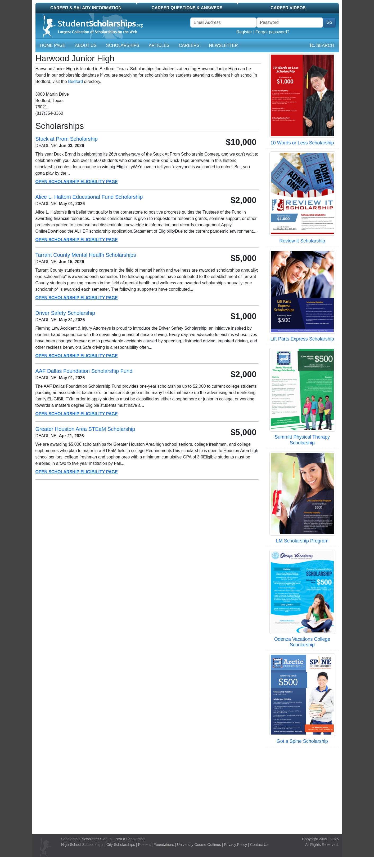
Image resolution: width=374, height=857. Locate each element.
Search (322, 45)
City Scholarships (120, 844)
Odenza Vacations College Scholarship (302, 642)
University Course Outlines (199, 844)
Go (329, 22)
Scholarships (122, 45)
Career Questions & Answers (187, 8)
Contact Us (259, 844)
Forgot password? (272, 32)
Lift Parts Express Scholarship (302, 339)
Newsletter (223, 45)
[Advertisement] (187, 790)
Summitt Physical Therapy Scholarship (302, 439)
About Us (86, 45)
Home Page (53, 45)
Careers (189, 45)
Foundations (164, 844)
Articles (159, 45)
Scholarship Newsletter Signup (86, 839)
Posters (144, 844)
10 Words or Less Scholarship (302, 142)
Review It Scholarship (302, 241)
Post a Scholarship (130, 839)
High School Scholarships (82, 844)
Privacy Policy (235, 844)
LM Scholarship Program (302, 541)
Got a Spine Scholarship (302, 741)
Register (244, 32)
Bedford (75, 81)
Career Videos (288, 8)
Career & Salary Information (85, 8)
